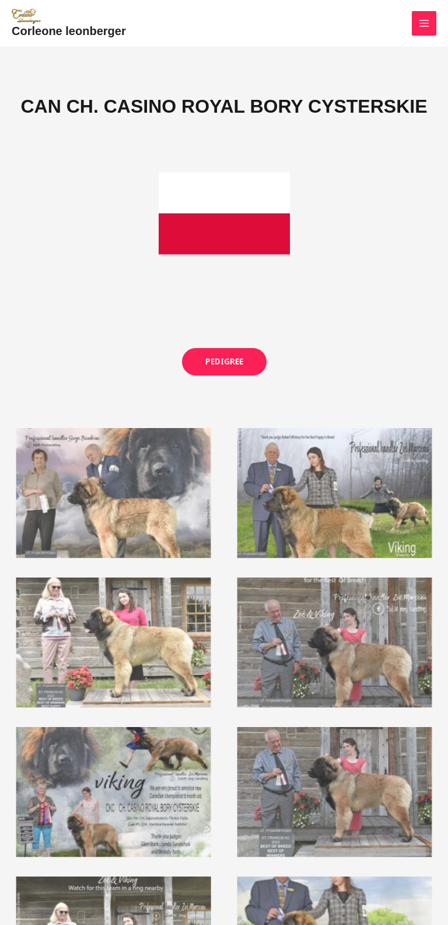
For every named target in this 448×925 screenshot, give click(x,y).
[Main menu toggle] (424, 20)
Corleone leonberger (69, 24)
